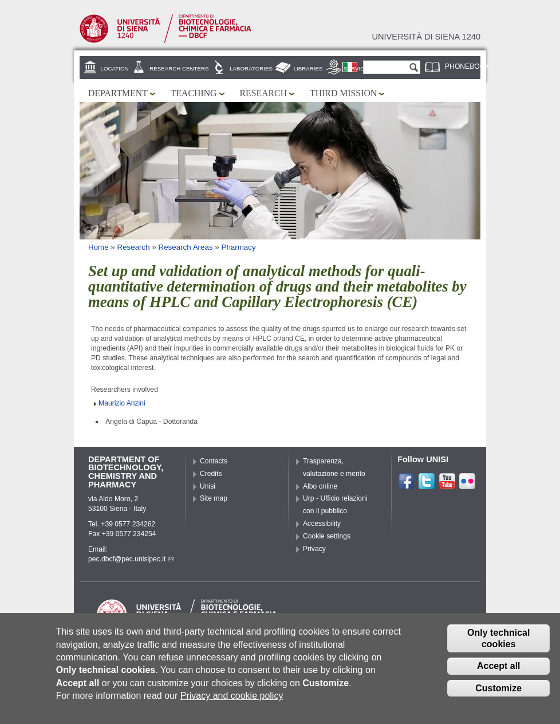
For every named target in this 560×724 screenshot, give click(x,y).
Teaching (194, 93)
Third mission (343, 93)
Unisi (207, 486)
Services (358, 68)
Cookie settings (326, 536)
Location (115, 68)
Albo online (320, 486)
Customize (498, 698)
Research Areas (186, 247)
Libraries (308, 68)
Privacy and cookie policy (231, 705)
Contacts (213, 461)
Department (118, 93)
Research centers (178, 68)
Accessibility (322, 524)
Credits (211, 474)
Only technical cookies (498, 648)
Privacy (314, 549)
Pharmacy (238, 247)
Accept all (498, 675)
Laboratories (251, 68)
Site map (213, 498)
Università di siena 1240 (426, 36)
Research (263, 93)
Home (98, 247)
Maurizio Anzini (121, 403)
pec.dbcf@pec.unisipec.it (131, 559)
